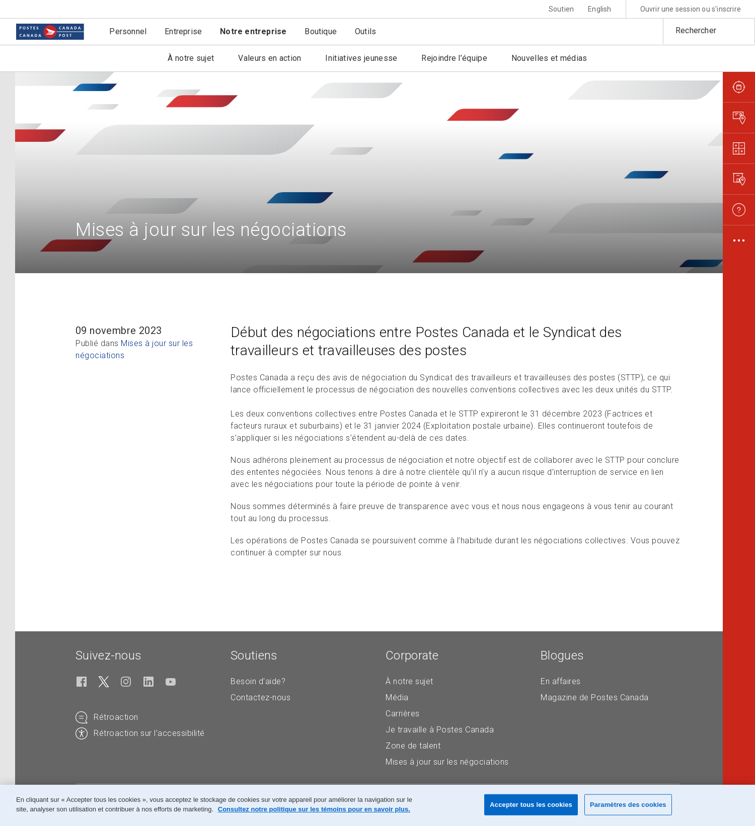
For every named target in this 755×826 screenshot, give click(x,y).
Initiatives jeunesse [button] (361, 58)
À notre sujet (409, 681)
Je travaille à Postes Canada (440, 729)
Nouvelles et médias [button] (549, 58)
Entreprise (183, 31)
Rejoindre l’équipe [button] (454, 58)
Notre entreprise (253, 31)
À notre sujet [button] (191, 58)
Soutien (561, 9)
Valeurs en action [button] (269, 58)
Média (397, 697)
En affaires (561, 681)
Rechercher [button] (695, 30)
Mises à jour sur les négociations (447, 762)
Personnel (127, 31)
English (599, 9)
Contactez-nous (260, 697)
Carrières (403, 713)
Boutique (321, 31)
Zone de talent (413, 746)
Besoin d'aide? (258, 681)
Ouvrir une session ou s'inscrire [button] (690, 9)
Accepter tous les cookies (531, 804)
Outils (365, 31)
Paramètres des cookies (628, 804)
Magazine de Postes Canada (595, 697)
